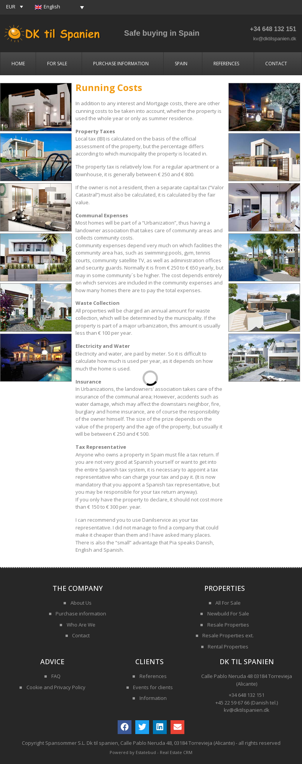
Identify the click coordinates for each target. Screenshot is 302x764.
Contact (278, 64)
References (228, 64)
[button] (15, 6)
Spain (183, 64)
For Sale (59, 64)
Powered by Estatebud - (135, 752)
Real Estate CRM (176, 752)
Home (18, 63)
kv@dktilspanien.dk (274, 38)
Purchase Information (123, 64)
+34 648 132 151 (273, 29)
